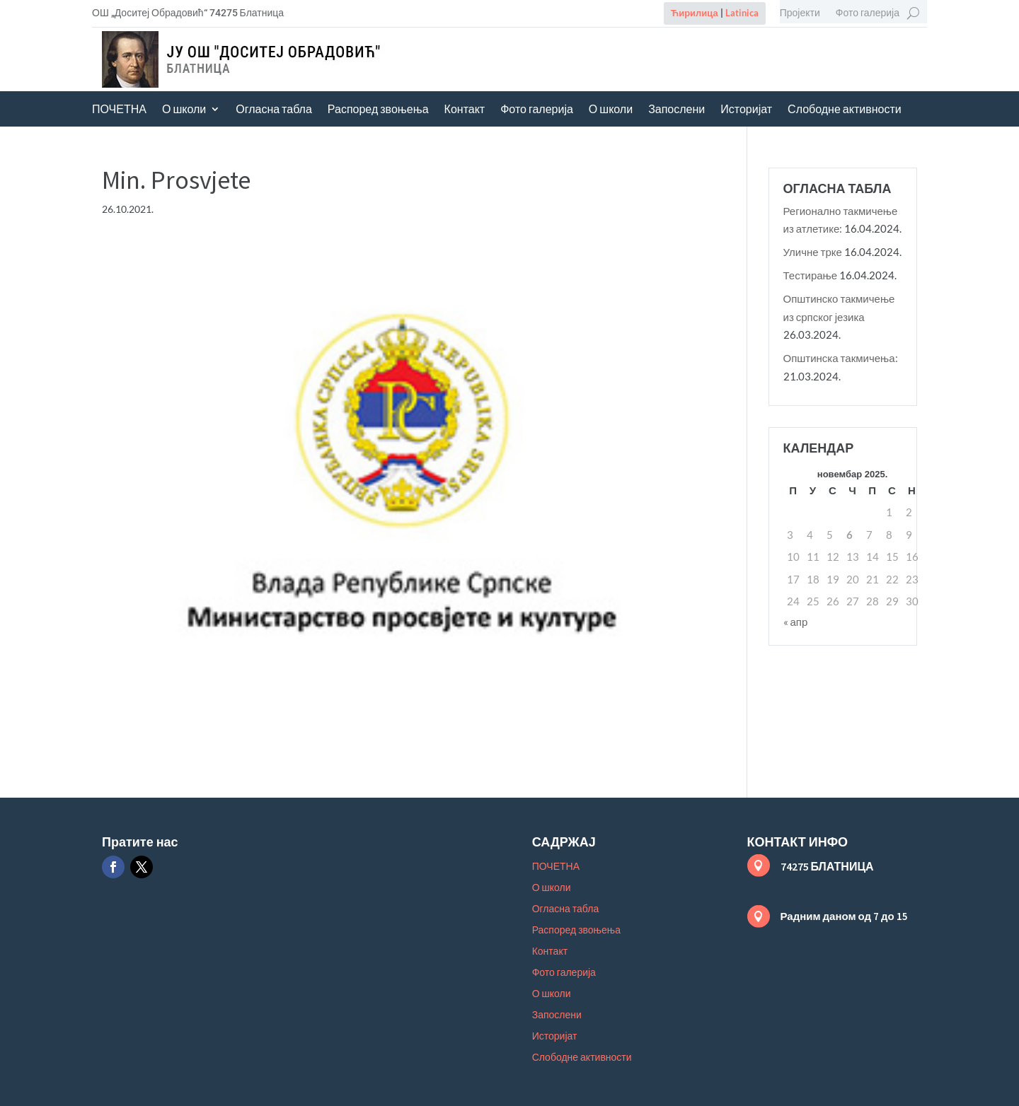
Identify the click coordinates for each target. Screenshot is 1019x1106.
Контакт (464, 110)
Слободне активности (845, 110)
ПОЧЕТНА (119, 110)
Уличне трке (812, 251)
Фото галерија (867, 13)
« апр (795, 621)
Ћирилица (694, 12)
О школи (184, 110)
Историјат (746, 110)
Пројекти (800, 13)
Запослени (676, 110)
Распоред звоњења (378, 110)
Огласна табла (274, 110)
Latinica (742, 12)
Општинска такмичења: (840, 357)
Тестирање (810, 275)
